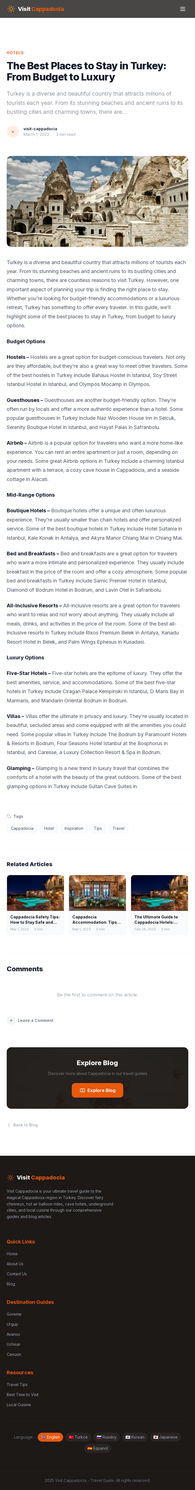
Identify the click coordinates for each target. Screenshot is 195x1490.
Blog (11, 1283)
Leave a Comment (30, 1020)
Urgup (12, 1324)
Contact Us (17, 1273)
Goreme (14, 1314)
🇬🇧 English (50, 1437)
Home (12, 1253)
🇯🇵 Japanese (165, 1437)
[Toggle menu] (182, 9)
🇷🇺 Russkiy (106, 1437)
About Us (15, 1263)
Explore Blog (97, 1090)
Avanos (13, 1334)
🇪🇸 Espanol (97, 1448)
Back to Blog (22, 1124)
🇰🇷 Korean (134, 1437)
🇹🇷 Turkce (78, 1437)
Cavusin (14, 1354)
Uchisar (13, 1344)
